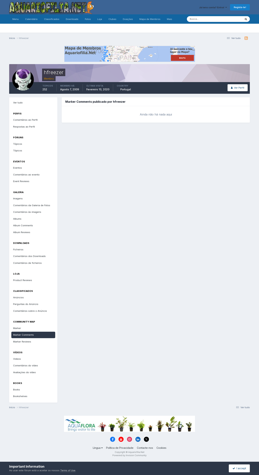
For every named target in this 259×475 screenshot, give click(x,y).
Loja (99, 19)
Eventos (17, 167)
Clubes (112, 19)
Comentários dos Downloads (29, 256)
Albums (17, 218)
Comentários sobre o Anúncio (30, 310)
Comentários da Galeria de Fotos (31, 205)
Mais (169, 19)
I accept (239, 468)
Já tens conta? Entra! (213, 7)
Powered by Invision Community (129, 455)
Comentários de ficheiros (27, 262)
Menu (15, 19)
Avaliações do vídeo (24, 372)
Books (16, 389)
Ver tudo (18, 102)
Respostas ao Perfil (24, 126)
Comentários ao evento (26, 174)
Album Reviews (21, 232)
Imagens (18, 198)
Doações (128, 19)
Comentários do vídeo (25, 365)
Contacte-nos (145, 447)
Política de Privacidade (119, 447)
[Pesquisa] (203, 19)
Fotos (88, 19)
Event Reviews (21, 181)
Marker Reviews (22, 341)
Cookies (161, 447)
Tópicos (17, 143)
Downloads (72, 19)
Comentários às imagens (27, 211)
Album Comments (23, 225)
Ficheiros (18, 249)
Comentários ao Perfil (25, 119)
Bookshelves (20, 396)
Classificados (51, 19)
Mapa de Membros (149, 19)
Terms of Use (67, 470)
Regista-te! (240, 7)
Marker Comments (23, 334)
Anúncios (18, 297)
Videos (17, 358)
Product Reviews (22, 280)
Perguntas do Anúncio (25, 304)
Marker (17, 328)
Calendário (31, 19)
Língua (98, 447)
